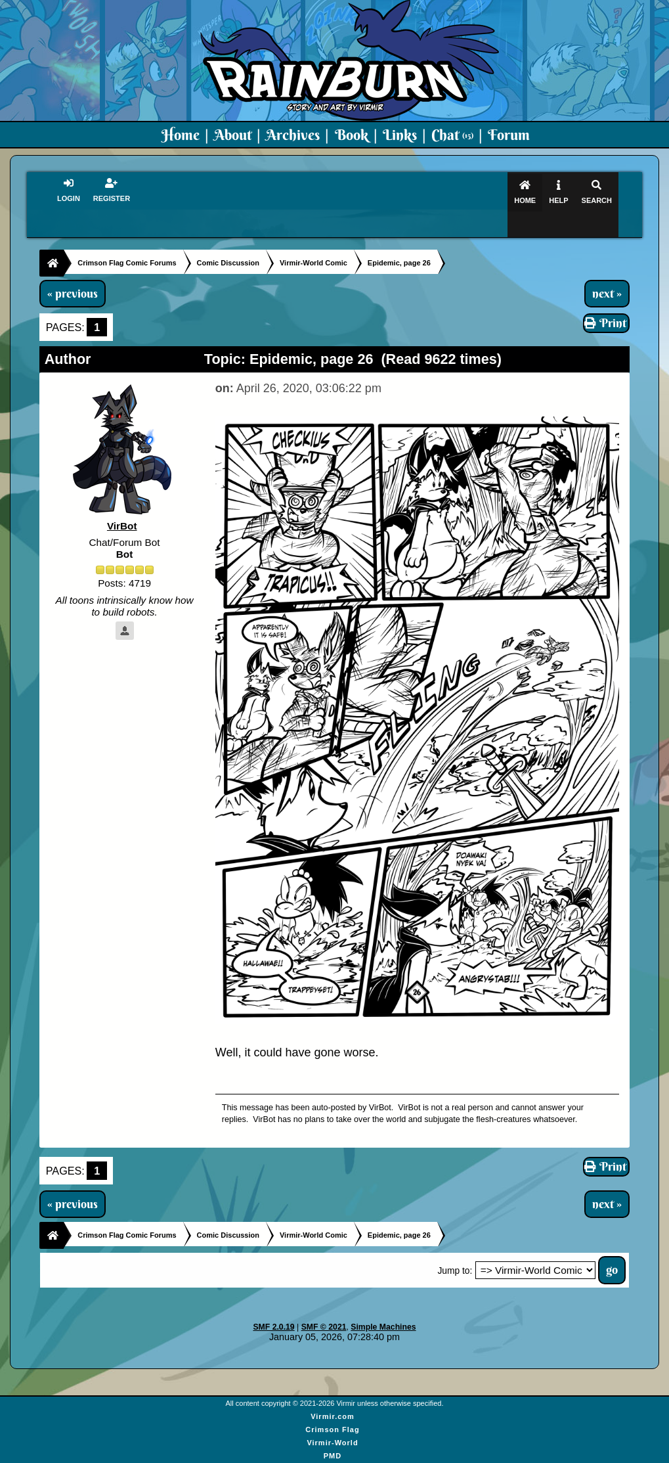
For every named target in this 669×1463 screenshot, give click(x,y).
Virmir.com (333, 1391)
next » (607, 268)
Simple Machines (383, 1302)
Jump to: (454, 1246)
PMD (332, 1430)
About (232, 134)
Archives (293, 134)
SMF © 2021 (324, 1302)
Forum (509, 134)
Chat (452, 134)
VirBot (122, 500)
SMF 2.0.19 (273, 1302)
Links (400, 134)
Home (181, 134)
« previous (72, 268)
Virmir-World (332, 1417)
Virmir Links (332, 1456)
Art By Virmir (332, 1443)
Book (351, 134)
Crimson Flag (332, 1404)
